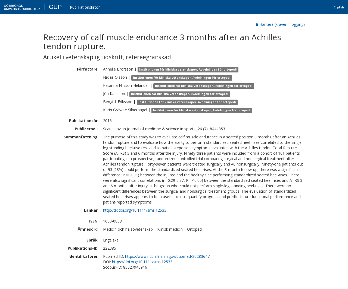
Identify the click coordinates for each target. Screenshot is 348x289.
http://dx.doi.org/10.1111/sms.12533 (134, 210)
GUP (55, 7)
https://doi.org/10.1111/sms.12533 (142, 261)
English (339, 7)
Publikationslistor (85, 7)
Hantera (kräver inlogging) (280, 24)
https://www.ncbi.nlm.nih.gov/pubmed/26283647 (167, 256)
